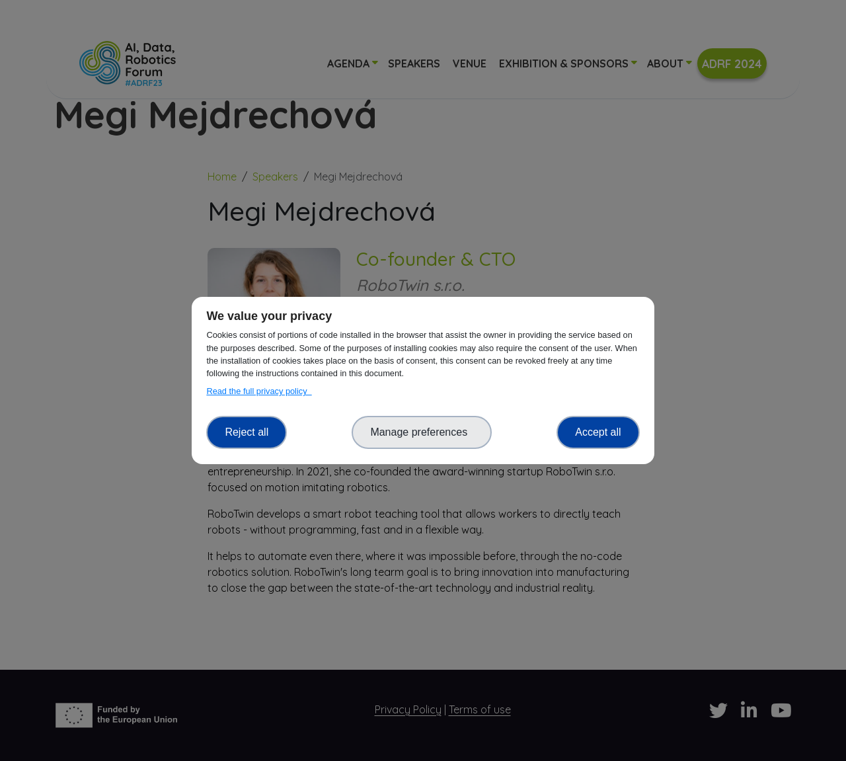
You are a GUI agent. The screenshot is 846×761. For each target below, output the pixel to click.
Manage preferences (421, 432)
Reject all (246, 432)
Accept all (598, 432)
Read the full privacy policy (258, 391)
